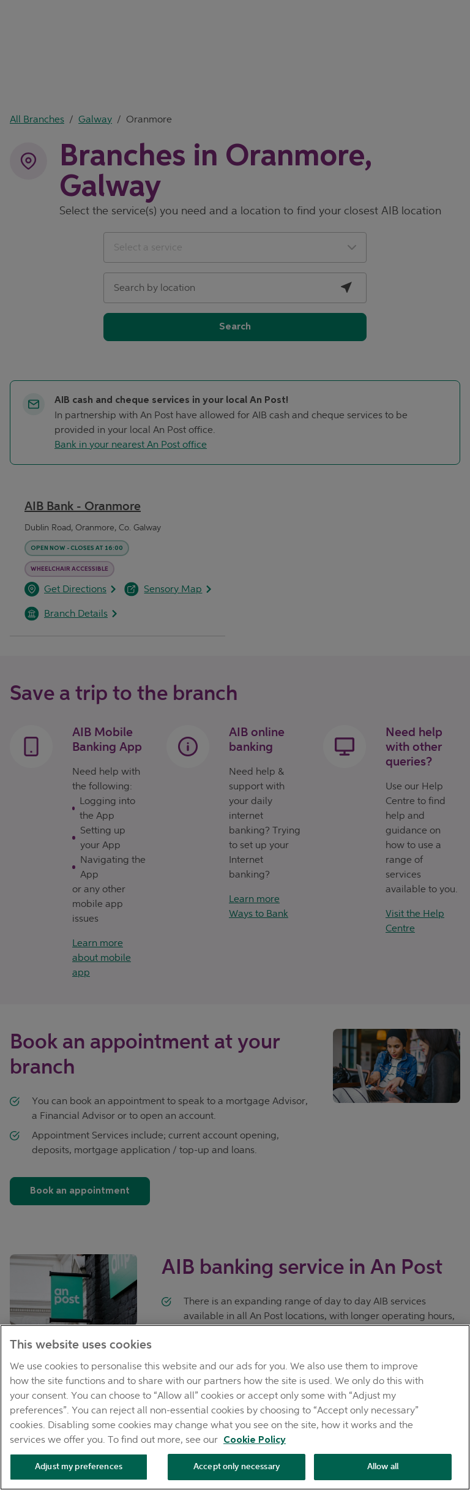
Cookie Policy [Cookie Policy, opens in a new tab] (254, 1440)
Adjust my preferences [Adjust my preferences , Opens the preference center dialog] (78, 1466)
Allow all (382, 1466)
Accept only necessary (236, 1466)
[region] (235, 1407)
